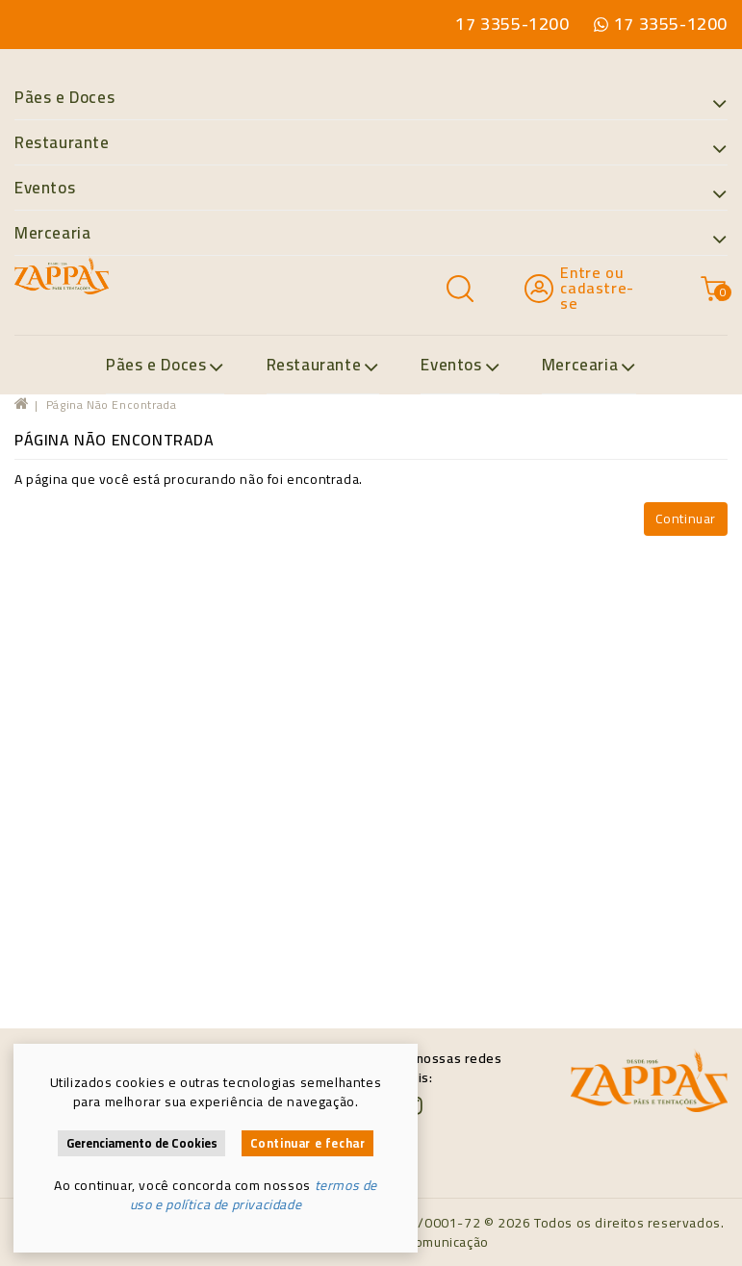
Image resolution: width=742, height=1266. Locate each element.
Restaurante (371, 143)
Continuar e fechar (308, 1143)
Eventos (371, 188)
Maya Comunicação (429, 1241)
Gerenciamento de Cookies (141, 1143)
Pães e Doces (371, 98)
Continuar (685, 518)
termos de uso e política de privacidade (253, 1195)
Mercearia (371, 233)
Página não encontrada (111, 404)
